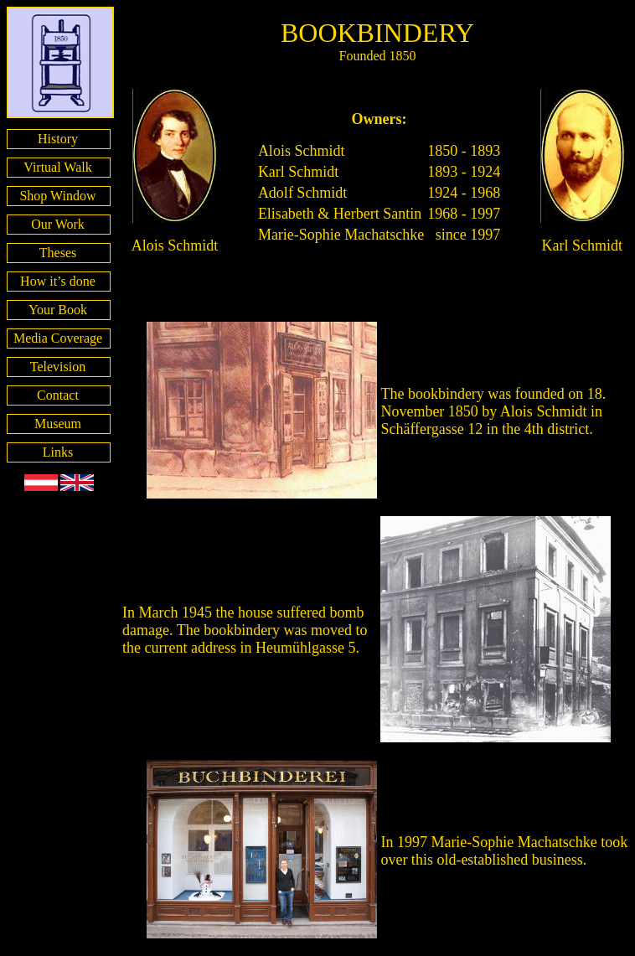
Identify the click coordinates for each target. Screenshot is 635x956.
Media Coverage (57, 338)
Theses (57, 252)
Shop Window (57, 196)
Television (57, 366)
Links (58, 452)
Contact (58, 395)
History (58, 139)
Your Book (57, 309)
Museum (57, 423)
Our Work (58, 224)
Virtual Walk (57, 167)
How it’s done (58, 281)
